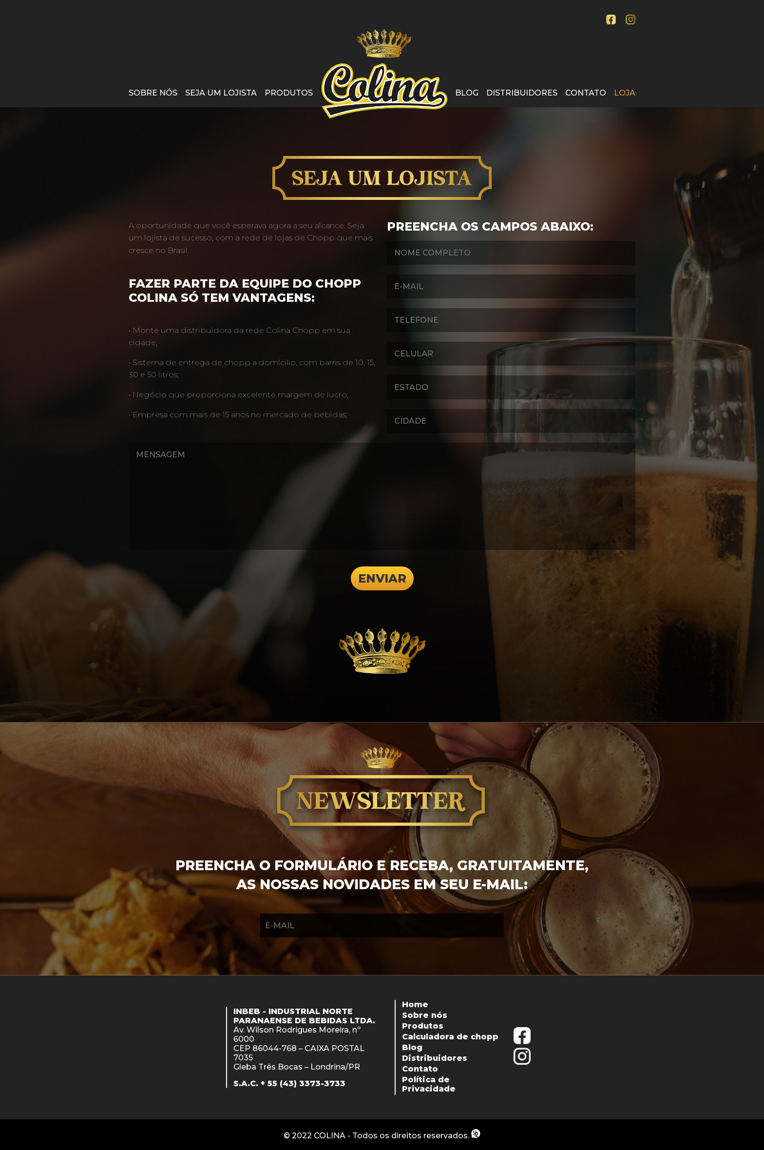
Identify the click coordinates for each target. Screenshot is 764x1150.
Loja (624, 92)
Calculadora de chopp (450, 1036)
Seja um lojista (221, 92)
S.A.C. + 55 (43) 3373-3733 (289, 1083)
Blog (466, 92)
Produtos (289, 92)
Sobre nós (153, 92)
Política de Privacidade (429, 1084)
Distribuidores (521, 92)
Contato (585, 92)
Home (415, 1004)
